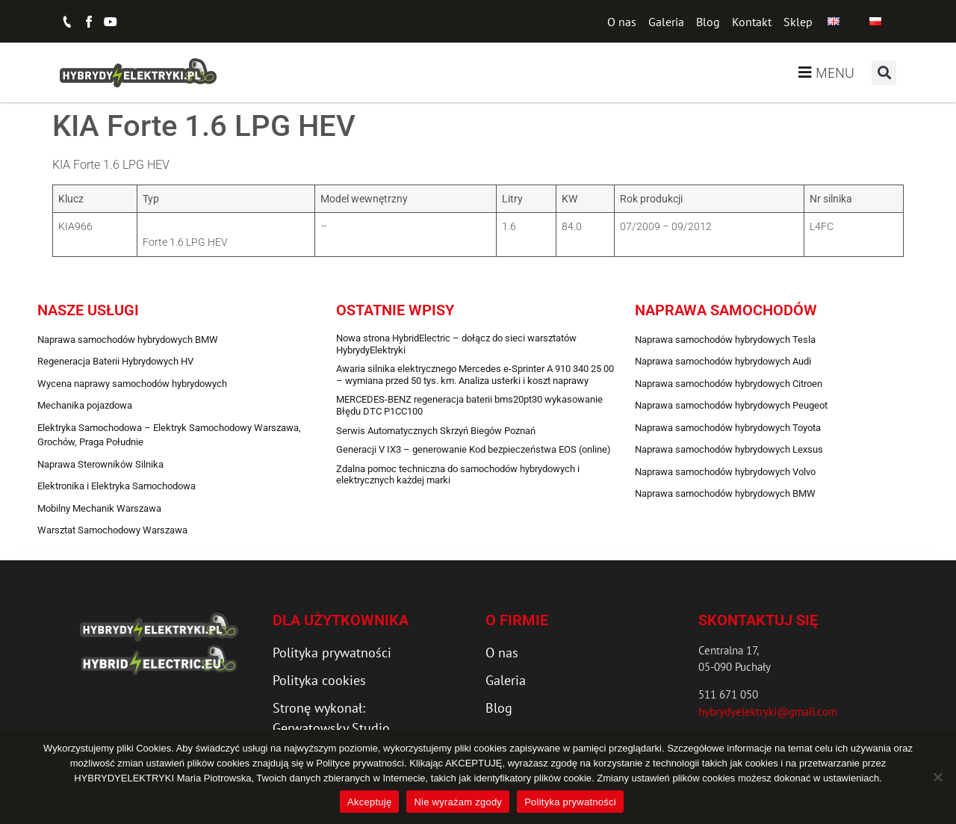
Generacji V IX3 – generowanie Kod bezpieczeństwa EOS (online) (473, 449)
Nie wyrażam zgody (458, 802)
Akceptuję (369, 802)
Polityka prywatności (570, 802)
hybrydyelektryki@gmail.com (767, 711)
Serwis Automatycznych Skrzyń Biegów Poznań (436, 430)
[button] (884, 73)
